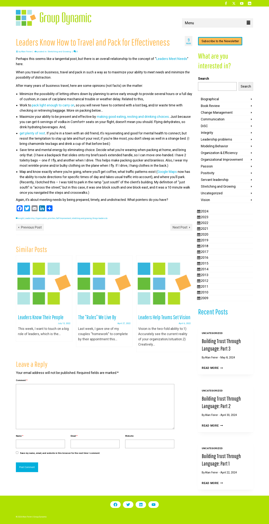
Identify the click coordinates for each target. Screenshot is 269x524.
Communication (213, 119)
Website (129, 436)
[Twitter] (233, 3)
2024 (204, 211)
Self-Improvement (63, 218)
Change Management (217, 112)
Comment (21, 380)
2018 (204, 246)
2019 (204, 240)
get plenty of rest (32, 133)
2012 (204, 281)
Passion (207, 166)
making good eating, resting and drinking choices (133, 117)
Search (203, 78)
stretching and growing (82, 218)
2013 (204, 275)
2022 (204, 223)
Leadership (30, 218)
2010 (204, 292)
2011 (204, 286)
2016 (204, 257)
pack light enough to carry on (53, 105)
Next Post (180, 227)
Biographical (210, 99)
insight (21, 218)
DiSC (204, 126)
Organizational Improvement (222, 159)
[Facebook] (226, 3)
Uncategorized (211, 193)
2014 (204, 269)
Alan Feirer (26, 51)
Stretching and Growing (59, 51)
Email (74, 436)
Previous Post (31, 227)
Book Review (210, 106)
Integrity (207, 133)
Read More (212, 368)
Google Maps (167, 172)
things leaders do (99, 218)
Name (19, 436)
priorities (51, 218)
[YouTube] (241, 3)
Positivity (207, 173)
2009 (204, 298)
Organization (41, 218)
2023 (204, 217)
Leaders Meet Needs (171, 59)
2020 (204, 234)
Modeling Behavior (214, 146)
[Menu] (217, 23)
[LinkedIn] (249, 3)
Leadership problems (216, 139)
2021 (204, 229)
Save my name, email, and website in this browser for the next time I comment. (60, 453)
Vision (205, 200)
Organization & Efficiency (219, 153)
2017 (204, 252)
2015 (204, 263)
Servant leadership (214, 180)
